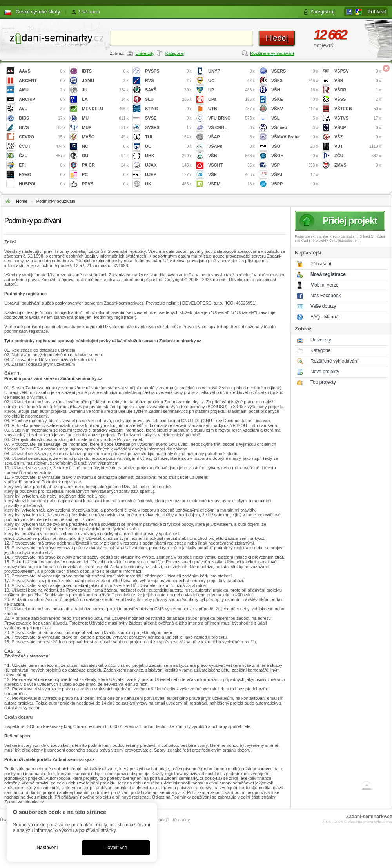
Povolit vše (115, 847)
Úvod (5, 819)
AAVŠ (42, 71)
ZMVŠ (357, 165)
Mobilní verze (324, 285)
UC (168, 146)
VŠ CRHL (231, 127)
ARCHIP (42, 99)
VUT (357, 146)
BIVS (42, 127)
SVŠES (168, 127)
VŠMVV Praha (294, 137)
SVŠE (168, 118)
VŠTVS (357, 118)
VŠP (294, 165)
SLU (168, 99)
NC (105, 146)
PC (105, 174)
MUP (105, 127)
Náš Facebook (325, 295)
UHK (168, 155)
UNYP (231, 71)
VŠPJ (294, 174)
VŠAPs (231, 146)
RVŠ (168, 80)
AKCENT (42, 80)
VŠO (294, 146)
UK (168, 184)
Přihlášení (320, 264)
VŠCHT (231, 165)
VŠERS (294, 71)
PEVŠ (105, 184)
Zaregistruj (322, 12)
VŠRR (357, 89)
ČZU (42, 155)
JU (105, 89)
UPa (231, 99)
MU (105, 118)
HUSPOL (42, 184)
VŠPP (294, 184)
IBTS (105, 71)
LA (105, 99)
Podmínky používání (56, 201)
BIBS (42, 118)
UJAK (168, 165)
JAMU (105, 80)
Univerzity (144, 53)
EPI (42, 165)
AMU (42, 89)
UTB (231, 108)
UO (231, 80)
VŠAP (231, 137)
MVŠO (105, 137)
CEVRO (42, 137)
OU (105, 155)
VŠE (231, 174)
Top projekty (323, 382)
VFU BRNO (231, 118)
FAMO (42, 174)
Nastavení (47, 847)
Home (21, 201)
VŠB (231, 155)
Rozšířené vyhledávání (272, 53)
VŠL (294, 118)
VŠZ (357, 137)
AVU (42, 108)
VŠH (294, 89)
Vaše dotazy (323, 306)
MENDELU (105, 108)
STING (168, 108)
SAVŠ (168, 89)
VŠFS (294, 80)
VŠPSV (357, 71)
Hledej (277, 38)
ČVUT (42, 146)
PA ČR (105, 165)
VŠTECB (357, 108)
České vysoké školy (38, 12)
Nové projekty (324, 371)
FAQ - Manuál (324, 317)
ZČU (357, 155)
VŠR (357, 80)
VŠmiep (294, 127)
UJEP (168, 174)
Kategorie (174, 53)
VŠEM (231, 184)
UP (231, 89)
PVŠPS (168, 71)
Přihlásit (377, 12)
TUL (168, 137)
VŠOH (294, 155)
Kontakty (181, 819)
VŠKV (294, 108)
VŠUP (357, 127)
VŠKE (294, 99)
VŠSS (357, 99)
